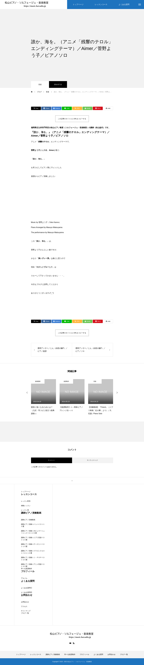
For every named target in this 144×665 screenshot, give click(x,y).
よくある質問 (98, 654)
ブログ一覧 (25, 613)
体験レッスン (25, 506)
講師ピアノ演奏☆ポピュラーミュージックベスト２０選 (33, 532)
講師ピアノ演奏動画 (28, 520)
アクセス (24, 606)
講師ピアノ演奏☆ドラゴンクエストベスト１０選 (33, 552)
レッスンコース (35, 654)
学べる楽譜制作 (26, 568)
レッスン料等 (25, 501)
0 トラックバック (92, 460)
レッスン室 (25, 510)
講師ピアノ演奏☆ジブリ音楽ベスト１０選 (33, 539)
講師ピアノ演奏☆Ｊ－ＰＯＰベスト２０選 (33, 559)
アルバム (24, 578)
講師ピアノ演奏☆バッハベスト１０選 (33, 525)
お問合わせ (25, 602)
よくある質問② (26, 592)
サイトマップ (25, 611)
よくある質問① (26, 588)
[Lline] (67, 108)
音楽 (40, 84)
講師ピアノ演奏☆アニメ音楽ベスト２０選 (33, 565)
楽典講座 (37, 381)
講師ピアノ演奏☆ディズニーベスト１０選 (33, 545)
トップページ (25, 491)
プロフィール (84, 654)
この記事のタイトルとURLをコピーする (72, 119)
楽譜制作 (66, 381)
